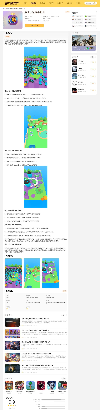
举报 (64, 291)
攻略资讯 (60, 3)
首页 (25, 3)
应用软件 (43, 3)
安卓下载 (34, 25)
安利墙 (51, 3)
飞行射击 (20, 8)
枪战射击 (8, 36)
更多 (64, 315)
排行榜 (78, 3)
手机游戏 (33, 3)
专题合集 (69, 3)
